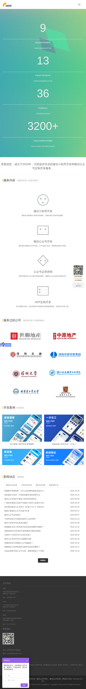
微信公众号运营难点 (12, 515)
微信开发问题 (40, 485)
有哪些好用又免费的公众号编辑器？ (18, 543)
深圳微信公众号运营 (50, 665)
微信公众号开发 (42, 679)
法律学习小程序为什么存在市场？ (17, 535)
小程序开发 (74, 665)
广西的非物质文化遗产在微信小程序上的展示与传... (24, 503)
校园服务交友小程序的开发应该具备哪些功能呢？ (24, 527)
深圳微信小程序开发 (35, 665)
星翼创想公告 (53, 485)
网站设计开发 (67, 679)
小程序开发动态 (26, 485)
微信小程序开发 (29, 679)
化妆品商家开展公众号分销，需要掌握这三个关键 (24, 551)
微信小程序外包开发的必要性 (16, 523)
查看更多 (43, 560)
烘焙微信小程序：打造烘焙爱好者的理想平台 (22, 495)
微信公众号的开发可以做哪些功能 (17, 539)
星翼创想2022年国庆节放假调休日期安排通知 (22, 531)
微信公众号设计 (63, 665)
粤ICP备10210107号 (35, 684)
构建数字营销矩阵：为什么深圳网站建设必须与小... (24, 491)
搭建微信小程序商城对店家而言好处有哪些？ (22, 547)
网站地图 (76, 679)
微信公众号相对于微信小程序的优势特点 (20, 499)
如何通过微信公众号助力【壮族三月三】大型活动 (24, 507)
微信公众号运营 (11, 485)
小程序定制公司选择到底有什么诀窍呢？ (20, 519)
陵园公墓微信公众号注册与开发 (16, 511)
